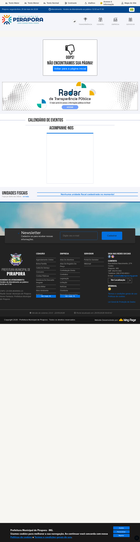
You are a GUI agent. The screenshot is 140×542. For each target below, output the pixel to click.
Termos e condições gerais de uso (122, 294)
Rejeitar (121, 535)
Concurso (40, 272)
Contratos (64, 274)
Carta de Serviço (42, 268)
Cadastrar (112, 235)
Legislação (64, 279)
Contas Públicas (42, 276)
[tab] (74, 21)
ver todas (26, 196)
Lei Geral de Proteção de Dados (121, 302)
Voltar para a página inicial (70, 68)
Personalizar (121, 532)
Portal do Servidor (91, 260)
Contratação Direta (67, 270)
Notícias (63, 287)
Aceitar (121, 528)
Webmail (87, 264)
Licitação (63, 283)
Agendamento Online (44, 260)
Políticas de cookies (116, 296)
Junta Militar (40, 287)
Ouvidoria (64, 291)
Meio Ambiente (42, 291)
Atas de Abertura (67, 260)
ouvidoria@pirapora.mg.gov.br (126, 276)
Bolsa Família (41, 264)
